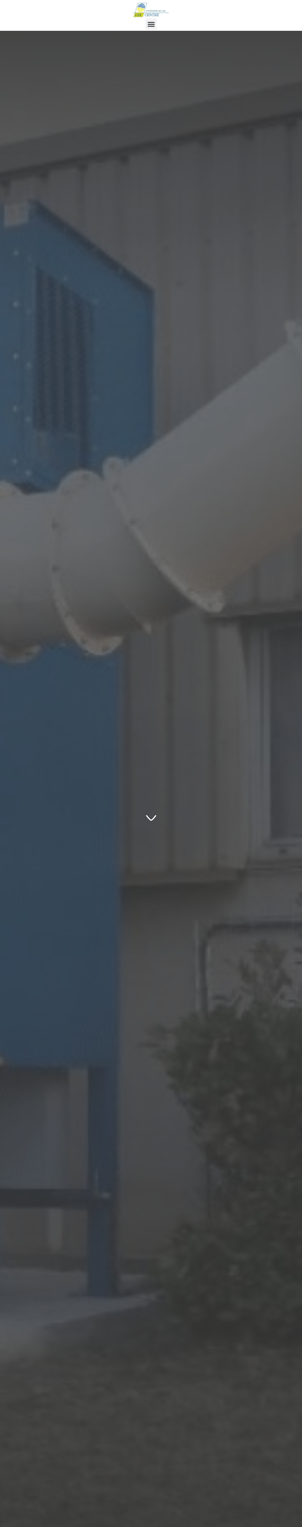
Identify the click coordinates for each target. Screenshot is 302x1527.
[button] (151, 24)
